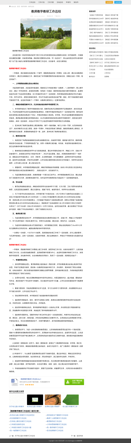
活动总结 (60, 2)
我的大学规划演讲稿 (111, 52)
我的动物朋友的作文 (96, 36)
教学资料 (24, 6)
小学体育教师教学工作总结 (57, 424)
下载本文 (57, 16)
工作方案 (51, 2)
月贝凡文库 (61, 440)
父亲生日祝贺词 (109, 59)
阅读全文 (50, 16)
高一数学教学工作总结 (55, 427)
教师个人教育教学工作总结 (57, 418)
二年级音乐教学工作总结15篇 (20, 427)
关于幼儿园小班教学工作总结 (25, 436)
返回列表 (80, 436)
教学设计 (92, 76)
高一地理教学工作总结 (18, 430)
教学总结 (31, 6)
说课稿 (106, 76)
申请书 (68, 2)
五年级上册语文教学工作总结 (20, 421)
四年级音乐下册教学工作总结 (57, 415)
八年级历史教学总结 (17, 424)
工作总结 (32, 2)
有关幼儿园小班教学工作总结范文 (22, 415)
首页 (18, 6)
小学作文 (107, 73)
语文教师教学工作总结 (18, 418)
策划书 (76, 2)
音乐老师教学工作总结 (55, 430)
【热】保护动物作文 (96, 32)
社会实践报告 (109, 69)
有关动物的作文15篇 (111, 25)
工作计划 (41, 2)
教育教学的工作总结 (54, 421)
